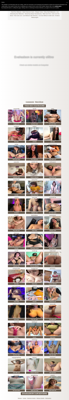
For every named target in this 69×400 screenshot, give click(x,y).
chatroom (52, 266)
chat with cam (52, 159)
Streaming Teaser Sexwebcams (33, 13)
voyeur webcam (34, 177)
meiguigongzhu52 (16, 357)
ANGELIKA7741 (34, 304)
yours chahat (34, 233)
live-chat (16, 141)
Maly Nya (52, 322)
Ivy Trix (34, 108)
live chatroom (34, 159)
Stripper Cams (39, 12)
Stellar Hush (53, 250)
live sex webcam (34, 266)
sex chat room (52, 212)
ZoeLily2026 (52, 179)
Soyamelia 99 (52, 197)
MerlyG (16, 144)
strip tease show (34, 248)
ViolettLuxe (16, 126)
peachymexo (52, 286)
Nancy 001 (34, 197)
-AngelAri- (52, 375)
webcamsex (35, 355)
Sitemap (20, 398)
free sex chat (52, 355)
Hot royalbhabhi (16, 286)
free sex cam (34, 319)
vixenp (52, 233)
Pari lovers (52, 268)
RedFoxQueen (52, 162)
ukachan (34, 357)
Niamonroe (34, 339)
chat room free (34, 195)
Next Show (39, 102)
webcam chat (16, 177)
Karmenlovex (52, 215)
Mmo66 (16, 250)
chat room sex (52, 177)
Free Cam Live (18, 15)
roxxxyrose (52, 357)
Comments (30, 102)
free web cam (16, 230)
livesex (34, 337)
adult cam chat (34, 390)
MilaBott (16, 197)
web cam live (52, 372)
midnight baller (16, 268)
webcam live (16, 266)
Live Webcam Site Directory (30, 15)
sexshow (16, 212)
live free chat (16, 355)
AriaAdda (16, 215)
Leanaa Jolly (52, 304)
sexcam (16, 195)
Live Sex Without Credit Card (46, 15)
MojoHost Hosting (31, 398)
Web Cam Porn (47, 13)
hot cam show (52, 124)
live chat (16, 283)
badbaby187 (16, 179)
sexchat (34, 141)
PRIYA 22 (35, 286)
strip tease (34, 283)
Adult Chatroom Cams (28, 12)
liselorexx (52, 339)
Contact (24, 398)
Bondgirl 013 (34, 268)
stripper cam (34, 212)
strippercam (16, 124)
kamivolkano (34, 215)
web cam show (16, 159)
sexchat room (34, 124)
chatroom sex (52, 301)
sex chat (53, 141)
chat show (16, 301)
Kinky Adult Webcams (49, 12)
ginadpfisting (34, 375)
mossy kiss (34, 179)
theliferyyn (34, 322)
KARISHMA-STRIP (16, 304)
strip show (34, 230)
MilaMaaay (16, 233)
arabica (34, 126)
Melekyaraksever (52, 144)
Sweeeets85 (16, 108)
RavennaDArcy (34, 144)
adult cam (52, 195)
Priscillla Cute (52, 126)
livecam (16, 337)
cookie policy (58, 6)
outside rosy (34, 162)
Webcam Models (40, 398)
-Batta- (52, 108)
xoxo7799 (16, 322)
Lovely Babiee (16, 339)
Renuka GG (34, 250)
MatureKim (16, 162)
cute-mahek (16, 375)
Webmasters (48, 398)
